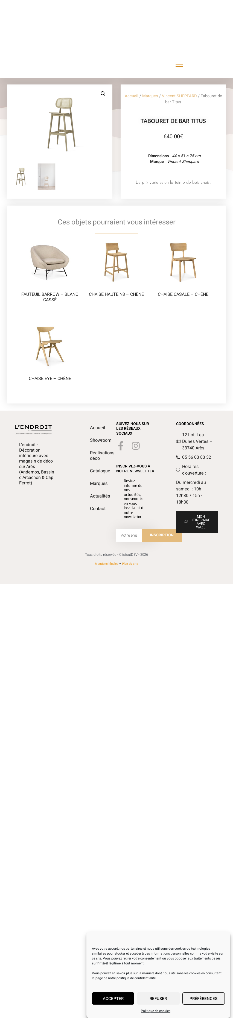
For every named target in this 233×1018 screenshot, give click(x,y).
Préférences (203, 999)
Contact (92, 513)
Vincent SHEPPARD (179, 98)
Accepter (113, 999)
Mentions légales (106, 568)
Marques (150, 98)
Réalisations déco (92, 460)
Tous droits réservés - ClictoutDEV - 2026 (116, 558)
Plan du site (130, 568)
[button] (107, 94)
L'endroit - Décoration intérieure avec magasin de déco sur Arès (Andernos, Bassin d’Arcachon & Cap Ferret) (36, 468)
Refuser (158, 999)
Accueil (131, 98)
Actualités (92, 500)
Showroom (92, 444)
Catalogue (92, 475)
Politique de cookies (155, 1011)
